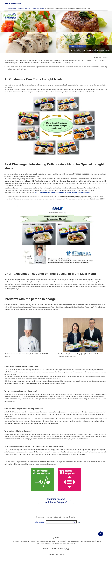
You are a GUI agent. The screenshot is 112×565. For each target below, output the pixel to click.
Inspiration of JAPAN (24, 8)
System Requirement (72, 541)
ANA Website (12, 8)
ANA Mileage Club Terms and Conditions (63, 543)
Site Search (39, 522)
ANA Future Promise (38, 8)
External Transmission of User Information (43, 541)
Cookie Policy (25, 541)
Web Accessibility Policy (88, 541)
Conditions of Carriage (43, 543)
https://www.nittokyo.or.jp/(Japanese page (76, 196)
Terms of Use (61, 541)
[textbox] (61, 521)
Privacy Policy (15, 541)
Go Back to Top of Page (100, 533)
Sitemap (98, 541)
